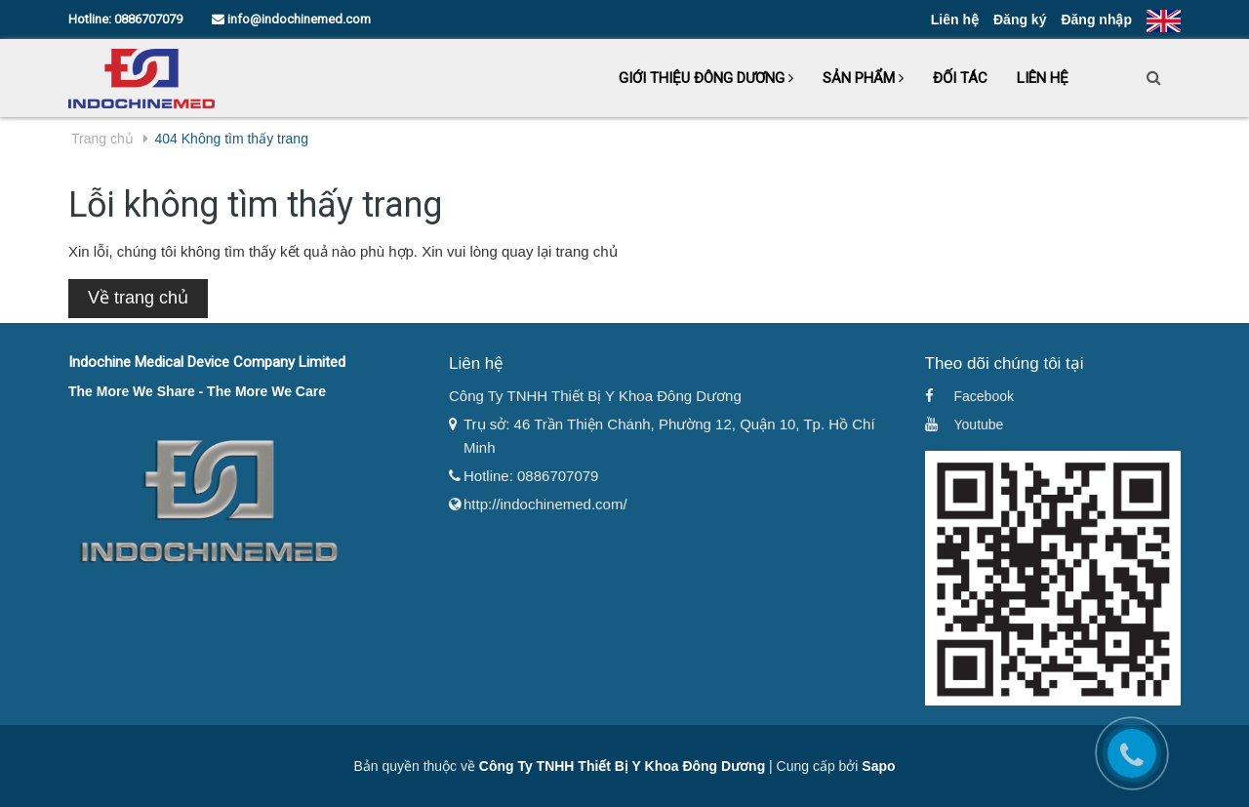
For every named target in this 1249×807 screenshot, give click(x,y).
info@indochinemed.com (291, 19)
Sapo (878, 766)
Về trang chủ (138, 297)
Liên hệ (955, 19)
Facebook (984, 396)
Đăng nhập (1096, 19)
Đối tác (960, 78)
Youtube (979, 424)
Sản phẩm (863, 78)
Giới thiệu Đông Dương (706, 78)
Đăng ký (1019, 19)
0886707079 (148, 19)
